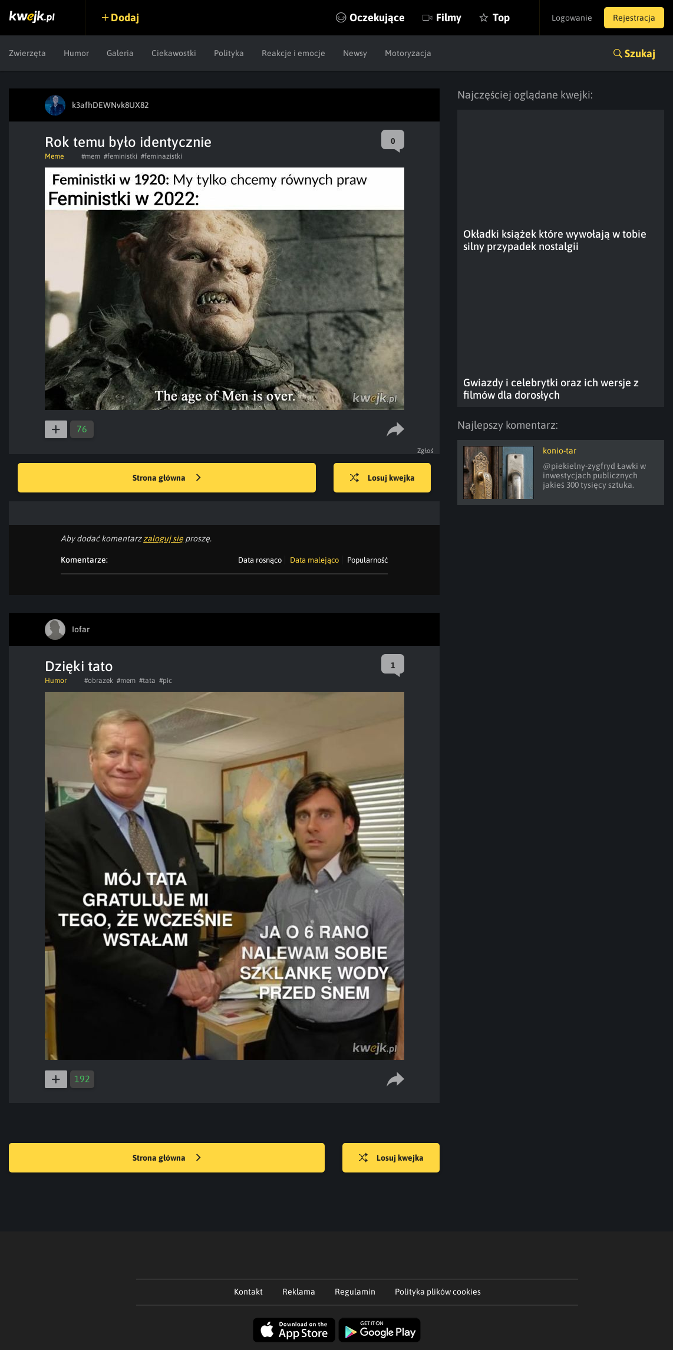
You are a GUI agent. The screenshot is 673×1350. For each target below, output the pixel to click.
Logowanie (572, 17)
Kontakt (248, 1291)
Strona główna (167, 478)
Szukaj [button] (640, 53)
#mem (90, 156)
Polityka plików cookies (438, 1291)
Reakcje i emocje (293, 53)
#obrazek (98, 680)
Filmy (448, 17)
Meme (54, 156)
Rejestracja (634, 17)
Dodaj (125, 17)
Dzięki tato (79, 666)
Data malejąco (314, 560)
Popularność (367, 560)
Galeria (120, 53)
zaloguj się (163, 538)
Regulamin (355, 1291)
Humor (76, 53)
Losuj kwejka (382, 478)
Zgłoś (425, 450)
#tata (147, 680)
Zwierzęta (27, 53)
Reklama (298, 1291)
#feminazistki (161, 156)
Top (501, 17)
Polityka (229, 53)
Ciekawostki (173, 53)
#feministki (120, 156)
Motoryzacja (408, 53)
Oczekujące (377, 17)
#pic (165, 680)
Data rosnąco (260, 560)
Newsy (355, 53)
